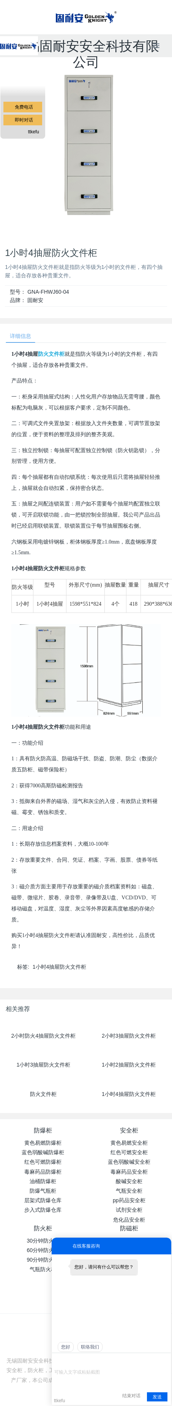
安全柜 (129, 1130)
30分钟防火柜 (43, 1241)
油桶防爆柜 (43, 1181)
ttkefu (33, 131)
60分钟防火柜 (43, 1250)
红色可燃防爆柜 (43, 1162)
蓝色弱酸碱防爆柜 (43, 1152)
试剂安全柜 (129, 1210)
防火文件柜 (51, 354)
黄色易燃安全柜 (129, 1143)
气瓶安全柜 (129, 1191)
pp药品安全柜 (129, 1200)
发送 (157, 1397)
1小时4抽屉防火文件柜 (60, 967)
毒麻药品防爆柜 (43, 1172)
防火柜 (43, 1228)
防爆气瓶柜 (43, 1191)
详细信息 (20, 336)
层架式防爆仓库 (43, 1200)
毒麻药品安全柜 (129, 1172)
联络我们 (90, 1347)
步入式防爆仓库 (43, 1210)
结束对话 (131, 1395)
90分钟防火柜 (43, 1260)
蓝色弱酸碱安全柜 (129, 1162)
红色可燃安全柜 (129, 1152)
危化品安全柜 (129, 1220)
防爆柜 (43, 1130)
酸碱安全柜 (129, 1181)
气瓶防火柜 (43, 1269)
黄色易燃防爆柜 (43, 1143)
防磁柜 (129, 1228)
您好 (65, 1347)
